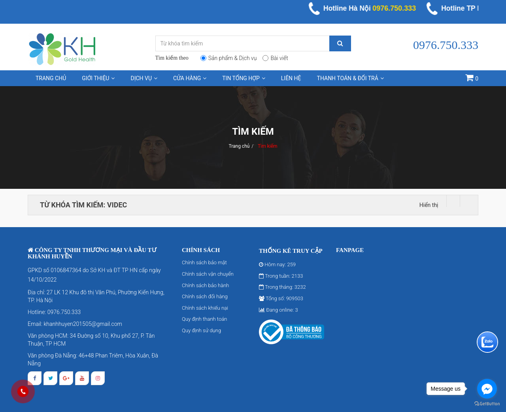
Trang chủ (51, 78)
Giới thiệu (98, 78)
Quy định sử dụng (201, 330)
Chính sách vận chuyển (208, 274)
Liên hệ (291, 78)
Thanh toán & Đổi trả (350, 78)
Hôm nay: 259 (277, 264)
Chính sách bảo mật (204, 262)
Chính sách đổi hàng (205, 296)
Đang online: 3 (278, 310)
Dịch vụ (143, 78)
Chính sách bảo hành (205, 285)
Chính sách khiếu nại (205, 308)
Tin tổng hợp (243, 78)
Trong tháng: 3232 (282, 287)
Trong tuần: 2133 (281, 276)
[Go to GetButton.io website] (487, 403)
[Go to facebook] (487, 389)
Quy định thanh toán (204, 319)
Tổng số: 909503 (281, 298)
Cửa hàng (189, 78)
